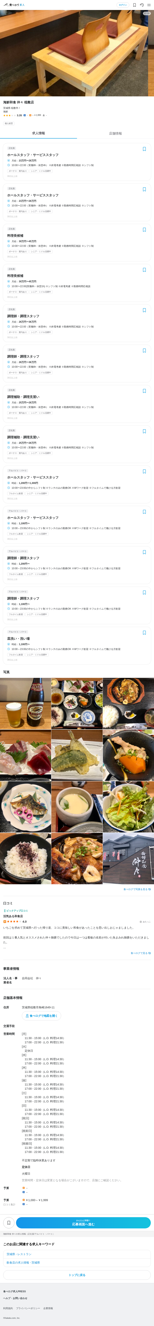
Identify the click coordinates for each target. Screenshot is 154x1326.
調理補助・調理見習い (23, 397)
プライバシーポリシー (28, 1308)
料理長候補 (15, 235)
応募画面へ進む (83, 1222)
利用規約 (8, 1308)
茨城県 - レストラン (19, 1254)
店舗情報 (115, 133)
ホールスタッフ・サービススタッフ (33, 155)
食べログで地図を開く (44, 1015)
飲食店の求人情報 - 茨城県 (23, 1262)
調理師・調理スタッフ (23, 316)
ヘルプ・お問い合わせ (15, 1298)
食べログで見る (139, 953)
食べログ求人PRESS (14, 1291)
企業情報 (48, 1308)
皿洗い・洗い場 (18, 638)
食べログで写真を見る (136, 889)
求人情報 (38, 133)
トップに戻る (77, 1275)
